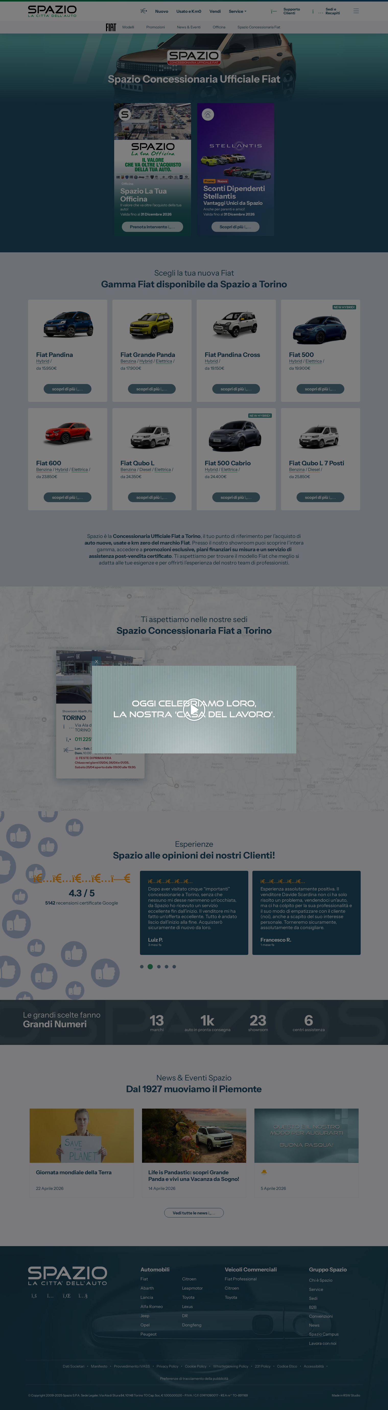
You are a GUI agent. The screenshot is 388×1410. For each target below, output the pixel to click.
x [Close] (96, 661)
